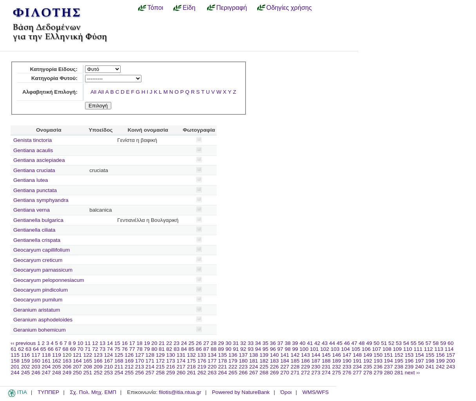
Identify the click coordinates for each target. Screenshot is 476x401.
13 (102, 343)
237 (388, 367)
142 (295, 355)
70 (80, 349)
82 (169, 349)
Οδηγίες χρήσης (289, 7)
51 (384, 343)
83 (176, 349)
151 (388, 355)
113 (438, 349)
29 (221, 343)
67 (58, 349)
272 (305, 373)
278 (367, 373)
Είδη (189, 7)
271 (295, 373)
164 (77, 361)
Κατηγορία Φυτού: (54, 78)
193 (378, 361)
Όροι (286, 392)
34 (258, 343)
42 (317, 343)
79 (147, 349)
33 (250, 343)
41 (310, 343)
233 (346, 367)
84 (184, 349)
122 (87, 355)
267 (253, 373)
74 (110, 349)
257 (149, 373)
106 (366, 349)
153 (409, 355)
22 (169, 343)
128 (149, 355)
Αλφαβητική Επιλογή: (50, 92)
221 (222, 367)
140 (274, 355)
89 (221, 349)
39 (295, 343)
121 (77, 355)
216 (170, 367)
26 (199, 343)
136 (232, 355)
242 (440, 367)
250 (77, 373)
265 (232, 373)
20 (154, 343)
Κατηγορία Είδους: (53, 69)
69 (73, 349)
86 (199, 349)
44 (332, 343)
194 (388, 361)
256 (139, 373)
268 (263, 373)
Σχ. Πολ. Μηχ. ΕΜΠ (93, 392)
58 (436, 343)
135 (222, 355)
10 (80, 343)
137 (243, 355)
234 (357, 367)
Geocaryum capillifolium (41, 250)
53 (399, 343)
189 (336, 361)
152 (399, 355)
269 (274, 373)
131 (181, 355)
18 (140, 343)
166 (98, 361)
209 (98, 367)
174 (181, 361)
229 (305, 367)
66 (51, 349)
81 (162, 349)
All (93, 92)
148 (357, 355)
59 (443, 343)
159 (25, 361)
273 (315, 373)
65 (43, 349)
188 (326, 361)
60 (451, 343)
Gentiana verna (31, 210)
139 (263, 355)
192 (367, 361)
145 (326, 355)
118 (46, 355)
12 (95, 343)
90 (228, 349)
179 (232, 361)
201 (15, 367)
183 (274, 361)
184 (284, 361)
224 (253, 367)
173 (170, 361)
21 (162, 343)
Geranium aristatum (36, 310)
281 (399, 373)
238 (399, 367)
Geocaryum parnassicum (42, 270)
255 (129, 373)
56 (421, 343)
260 (181, 373)
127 (139, 355)
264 (222, 373)
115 (15, 355)
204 (46, 367)
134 (212, 355)
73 (102, 349)
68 (66, 349)
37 (280, 343)
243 (450, 367)
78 (140, 349)
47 (354, 343)
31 (236, 343)
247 (46, 373)
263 (212, 373)
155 (429, 355)
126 (129, 355)
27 (206, 343)
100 (304, 349)
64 (36, 349)
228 (295, 367)
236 (378, 367)
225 (263, 367)
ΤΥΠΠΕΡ (48, 392)
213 (139, 367)
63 (28, 349)
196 (409, 361)
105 (355, 349)
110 (407, 349)
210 (108, 367)
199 (440, 361)
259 (170, 373)
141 (284, 355)
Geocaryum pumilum (37, 300)
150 (378, 355)
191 (357, 361)
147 (346, 355)
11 (87, 343)
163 (67, 361)
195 (399, 361)
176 (201, 361)
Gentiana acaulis (33, 150)
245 (25, 373)
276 (346, 373)
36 (273, 343)
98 (288, 349)
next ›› (412, 373)
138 (253, 355)
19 (147, 343)
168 (118, 361)
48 (362, 343)
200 (450, 361)
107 (376, 349)
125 (118, 355)
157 (450, 355)
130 (170, 355)
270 (284, 373)
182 (263, 361)
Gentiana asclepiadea (39, 160)
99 (295, 349)
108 (386, 349)
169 (129, 361)
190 (346, 361)
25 (191, 343)
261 (191, 373)
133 (201, 355)
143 (305, 355)
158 (15, 361)
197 (419, 361)
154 (419, 355)
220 (212, 367)
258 (160, 373)
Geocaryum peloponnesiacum (48, 280)
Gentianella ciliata (34, 230)
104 (345, 349)
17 (132, 343)
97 (280, 349)
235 (367, 367)
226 (274, 367)
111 (418, 349)
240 (419, 367)
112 (428, 349)
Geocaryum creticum (37, 260)
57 (428, 343)
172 (160, 361)
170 (139, 361)
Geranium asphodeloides (42, 320)
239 (409, 367)
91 (236, 349)
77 (132, 349)
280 (388, 373)
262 (201, 373)
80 (154, 349)
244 (15, 373)
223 (243, 367)
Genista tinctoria (32, 140)
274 (326, 373)
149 (367, 355)
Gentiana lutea (30, 180)
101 (314, 349)
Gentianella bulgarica (38, 220)
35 (265, 343)
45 (339, 343)
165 (87, 361)
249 (67, 373)
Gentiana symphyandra (41, 200)
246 (35, 373)
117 (35, 355)
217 (181, 367)
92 (243, 349)
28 (214, 343)
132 (191, 355)
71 (87, 349)
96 (273, 349)
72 (95, 349)
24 (184, 343)
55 (413, 343)
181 (253, 361)
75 (117, 349)
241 (429, 367)
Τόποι (155, 7)
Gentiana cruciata (34, 170)
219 (201, 367)
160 (35, 361)
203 (35, 367)
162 (56, 361)
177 (212, 361)
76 (125, 349)
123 (98, 355)
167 (108, 361)
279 (378, 373)
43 (325, 343)
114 (449, 349)
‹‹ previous (23, 343)
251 (87, 373)
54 (406, 343)
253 (108, 373)
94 (258, 349)
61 (13, 349)
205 (56, 367)
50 (377, 343)
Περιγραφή (231, 7)
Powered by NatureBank (241, 392)
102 (324, 349)
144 (315, 355)
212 (129, 367)
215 (160, 367)
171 (149, 361)
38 (288, 343)
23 (176, 343)
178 (222, 361)
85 (191, 349)
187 (315, 361)
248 (56, 373)
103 (335, 349)
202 (25, 367)
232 (336, 367)
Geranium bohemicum (39, 330)
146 (336, 355)
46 (347, 343)
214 (149, 367)
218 (191, 367)
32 (243, 343)
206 (67, 367)
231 (326, 367)
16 (125, 343)
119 (56, 355)
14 (110, 343)
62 (21, 349)
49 (369, 343)
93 (250, 349)
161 (46, 361)
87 (206, 349)
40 (302, 343)
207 (77, 367)
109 (397, 349)
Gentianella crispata (36, 240)
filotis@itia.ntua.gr (180, 392)
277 (357, 373)
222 (232, 367)
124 (108, 355)
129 (160, 355)
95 (265, 349)
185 (295, 361)
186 (305, 361)
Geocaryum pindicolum (40, 290)
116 (25, 355)
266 (243, 373)
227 (284, 367)
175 (191, 361)
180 (243, 361)
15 (117, 343)
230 (315, 367)
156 (440, 355)
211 (118, 367)
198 (429, 361)
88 (214, 349)
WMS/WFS (315, 392)
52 (391, 343)
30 (228, 343)
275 (336, 373)
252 (98, 373)
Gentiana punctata (35, 190)
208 (87, 367)
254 (118, 373)
